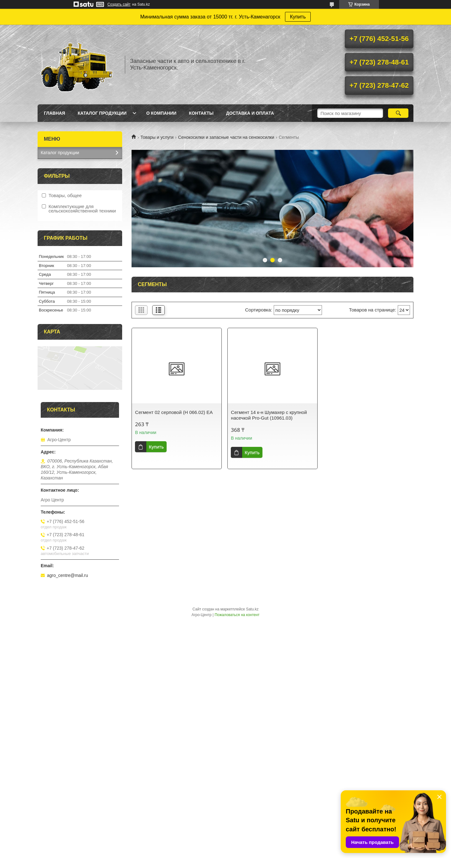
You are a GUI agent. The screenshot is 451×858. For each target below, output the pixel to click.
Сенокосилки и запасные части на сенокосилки (226, 137)
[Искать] (398, 113)
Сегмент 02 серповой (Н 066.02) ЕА (174, 412)
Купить (298, 16)
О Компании (161, 113)
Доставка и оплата (250, 113)
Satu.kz (252, 609)
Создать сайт (119, 4)
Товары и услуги (157, 137)
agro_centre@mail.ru (67, 575)
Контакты (201, 113)
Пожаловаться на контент (237, 615)
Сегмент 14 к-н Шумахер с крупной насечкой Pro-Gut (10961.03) (269, 415)
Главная (54, 113)
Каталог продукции (102, 113)
